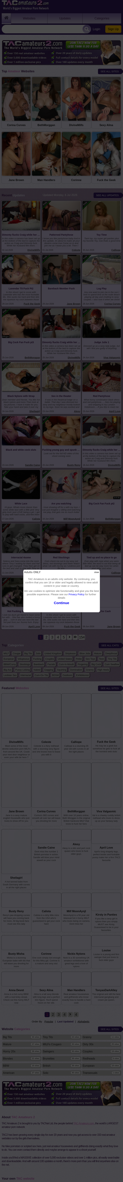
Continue (61, 603)
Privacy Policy (76, 594)
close (96, 572)
